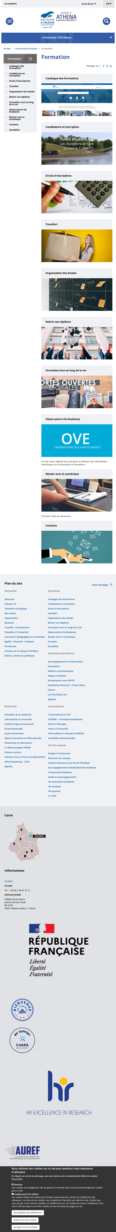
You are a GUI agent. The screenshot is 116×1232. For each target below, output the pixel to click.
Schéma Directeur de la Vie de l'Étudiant (69, 762)
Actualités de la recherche (18, 714)
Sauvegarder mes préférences (28, 1213)
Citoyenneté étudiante (60, 772)
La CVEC (52, 795)
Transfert (14, 86)
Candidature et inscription (17, 74)
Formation (14, 58)
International (56, 706)
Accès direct (87, 3)
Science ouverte (13, 752)
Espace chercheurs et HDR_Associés (23, 738)
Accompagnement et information (65, 661)
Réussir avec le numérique (16, 118)
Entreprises (10, 646)
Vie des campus (57, 745)
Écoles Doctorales (14, 728)
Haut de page (100, 584)
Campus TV (10, 603)
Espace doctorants (14, 733)
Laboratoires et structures (18, 719)
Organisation (11, 618)
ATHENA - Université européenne (65, 719)
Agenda (52, 699)
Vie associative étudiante (61, 781)
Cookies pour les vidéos (26, 1195)
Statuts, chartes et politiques (20, 655)
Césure (51, 689)
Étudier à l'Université (59, 753)
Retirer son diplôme (19, 96)
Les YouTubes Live (57, 694)
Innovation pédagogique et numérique (25, 636)
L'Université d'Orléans (25, 48)
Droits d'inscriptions (19, 80)
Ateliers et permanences (60, 671)
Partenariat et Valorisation (18, 742)
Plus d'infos (17, 1179)
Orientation (54, 666)
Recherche (11, 706)
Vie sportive (54, 791)
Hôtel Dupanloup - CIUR (17, 761)
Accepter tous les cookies (26, 1228)
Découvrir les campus (59, 758)
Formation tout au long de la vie (21, 103)
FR (109, 3)
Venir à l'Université (58, 728)
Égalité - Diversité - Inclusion (19, 641)
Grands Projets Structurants (19, 724)
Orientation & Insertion (61, 653)
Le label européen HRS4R (18, 747)
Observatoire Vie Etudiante (18, 110)
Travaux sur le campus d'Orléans (21, 650)
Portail (7, 48)
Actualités (14, 129)
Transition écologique (16, 608)
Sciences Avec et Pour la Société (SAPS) (25, 756)
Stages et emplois (57, 675)
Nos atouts (10, 613)
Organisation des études (22, 91)
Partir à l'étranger (57, 724)
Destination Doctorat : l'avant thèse (66, 685)
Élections (9, 622)
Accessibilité (10, 3)
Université (10, 590)
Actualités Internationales (61, 738)
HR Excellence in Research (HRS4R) (66, 733)
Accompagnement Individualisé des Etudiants (72, 767)
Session (18, 1185)
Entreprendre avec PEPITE (61, 680)
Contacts (13, 124)
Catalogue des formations (16, 67)
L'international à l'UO (59, 714)
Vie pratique (54, 786)
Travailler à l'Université (16, 632)
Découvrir (10, 599)
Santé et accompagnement (62, 777)
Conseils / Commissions (17, 627)
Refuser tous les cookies (25, 1220)
